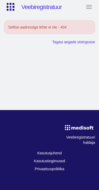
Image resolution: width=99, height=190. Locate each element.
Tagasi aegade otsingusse (73, 42)
